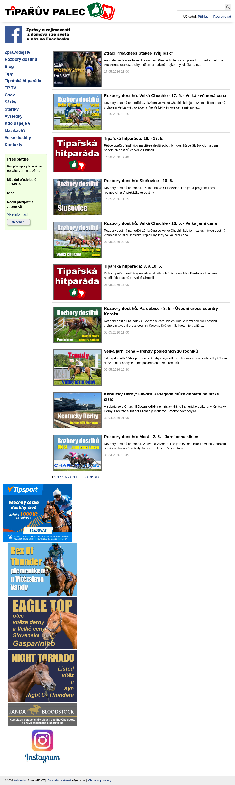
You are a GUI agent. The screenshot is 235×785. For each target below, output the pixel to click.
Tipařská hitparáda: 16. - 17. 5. (133, 138)
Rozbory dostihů (21, 59)
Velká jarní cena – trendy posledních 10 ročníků (151, 351)
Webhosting (20, 780)
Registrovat (222, 16)
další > (95, 477)
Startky (12, 109)
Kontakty (13, 144)
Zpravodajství (18, 52)
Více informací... (18, 214)
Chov (10, 95)
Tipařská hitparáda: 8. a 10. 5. (133, 266)
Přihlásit (204, 16)
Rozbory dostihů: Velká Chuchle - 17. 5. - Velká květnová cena (165, 95)
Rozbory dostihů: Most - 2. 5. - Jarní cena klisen (151, 436)
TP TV (10, 88)
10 (77, 477)
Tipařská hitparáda (23, 80)
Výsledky (13, 116)
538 (86, 477)
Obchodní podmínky (99, 780)
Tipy (9, 73)
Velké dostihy (18, 137)
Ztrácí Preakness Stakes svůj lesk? (138, 53)
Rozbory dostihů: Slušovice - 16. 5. (138, 180)
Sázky (10, 102)
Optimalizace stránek (59, 780)
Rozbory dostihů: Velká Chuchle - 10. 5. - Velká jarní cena (160, 223)
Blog (9, 66)
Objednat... (18, 222)
